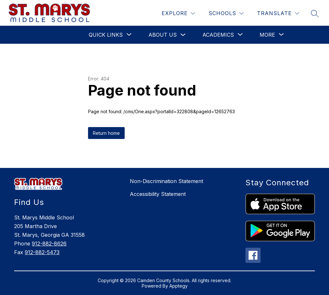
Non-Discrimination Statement (166, 181)
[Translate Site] (278, 13)
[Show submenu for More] (267, 35)
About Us (162, 35)
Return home (106, 133)
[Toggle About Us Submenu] (183, 35)
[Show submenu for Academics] (218, 35)
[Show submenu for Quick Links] (106, 35)
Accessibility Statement (158, 194)
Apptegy (178, 286)
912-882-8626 (49, 243)
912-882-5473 (42, 252)
